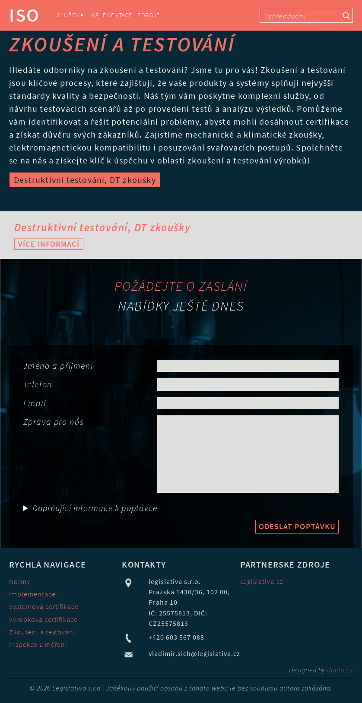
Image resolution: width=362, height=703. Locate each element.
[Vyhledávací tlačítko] (346, 15)
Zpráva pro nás (53, 421)
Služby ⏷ (70, 15)
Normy (19, 581)
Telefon (37, 384)
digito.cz (340, 669)
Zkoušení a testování (42, 632)
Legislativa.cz (261, 581)
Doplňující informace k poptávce (94, 507)
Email (35, 403)
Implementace (110, 15)
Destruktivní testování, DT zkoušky (85, 179)
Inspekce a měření (38, 644)
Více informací (48, 244)
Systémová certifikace (44, 606)
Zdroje (148, 15)
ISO (24, 15)
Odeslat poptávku (297, 526)
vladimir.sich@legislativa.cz (194, 653)
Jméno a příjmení (58, 365)
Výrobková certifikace (43, 619)
